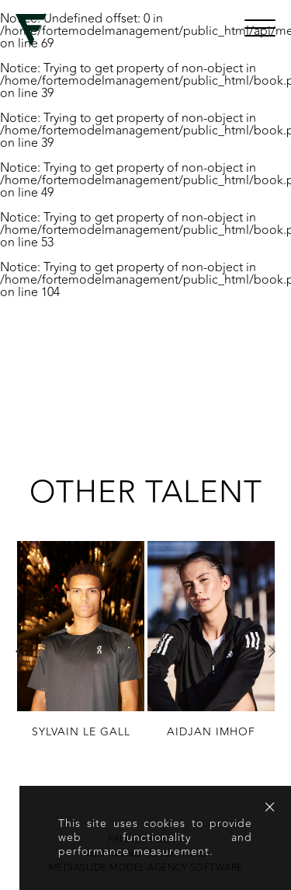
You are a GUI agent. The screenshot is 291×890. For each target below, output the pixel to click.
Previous (19, 651)
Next (271, 651)
